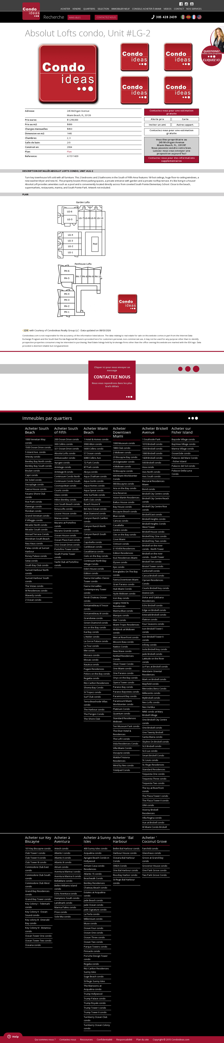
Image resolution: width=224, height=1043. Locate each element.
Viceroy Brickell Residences (150, 811)
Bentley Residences (94, 883)
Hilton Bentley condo (65, 499)
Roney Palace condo (36, 556)
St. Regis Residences (153, 764)
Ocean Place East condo (67, 539)
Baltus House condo (123, 502)
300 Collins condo (63, 444)
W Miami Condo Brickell (154, 827)
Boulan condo (32, 470)
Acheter (65, 8)
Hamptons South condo (66, 898)
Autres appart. (185, 124)
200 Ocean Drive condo (66, 439)
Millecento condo (151, 693)
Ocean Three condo (94, 937)
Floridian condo (33, 511)
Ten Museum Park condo (126, 726)
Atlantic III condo (62, 862)
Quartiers (89, 8)
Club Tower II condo (35, 857)
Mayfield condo (150, 683)
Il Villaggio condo (34, 520)
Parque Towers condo (95, 946)
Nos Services (194, 8)
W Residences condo (36, 590)
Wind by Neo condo (123, 765)
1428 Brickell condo (152, 457)
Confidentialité (104, 1039)
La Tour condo (91, 645)
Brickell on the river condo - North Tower (153, 547)
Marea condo (61, 518)
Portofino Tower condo (66, 549)
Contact (179, 8)
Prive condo (60, 912)
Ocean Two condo (93, 941)
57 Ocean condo (92, 453)
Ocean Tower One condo (38, 935)
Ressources (86, 1039)
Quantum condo (121, 713)
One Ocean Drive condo (67, 544)
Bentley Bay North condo (38, 461)
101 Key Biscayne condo (38, 848)
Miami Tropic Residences (126, 624)
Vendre (76, 8)
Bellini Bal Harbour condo (126, 848)
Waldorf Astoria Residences (121, 759)
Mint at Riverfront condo (126, 637)
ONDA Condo (120, 865)
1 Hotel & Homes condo (96, 439)
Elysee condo (120, 562)
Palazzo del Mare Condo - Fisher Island (185, 459)
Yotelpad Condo (121, 770)
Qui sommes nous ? (45, 1039)
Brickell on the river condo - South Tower (153, 555)
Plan (69, 151)
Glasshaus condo (151, 853)
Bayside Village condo (183, 439)
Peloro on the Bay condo (97, 673)
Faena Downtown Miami (125, 579)
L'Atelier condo (91, 636)
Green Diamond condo (96, 622)
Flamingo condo (33, 506)
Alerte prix (157, 119)
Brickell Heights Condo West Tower (154, 525)
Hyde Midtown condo (124, 593)
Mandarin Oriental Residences (152, 673)
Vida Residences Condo (125, 743)
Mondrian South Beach (37, 538)
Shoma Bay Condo (93, 687)
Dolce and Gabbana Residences (153, 599)
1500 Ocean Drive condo (38, 447)
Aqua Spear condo (94, 490)
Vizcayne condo (121, 752)
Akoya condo (91, 471)
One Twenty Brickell (152, 732)
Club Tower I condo (35, 853)
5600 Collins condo (93, 448)
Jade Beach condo (93, 900)
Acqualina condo (93, 853)
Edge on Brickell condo (154, 610)
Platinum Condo (121, 709)
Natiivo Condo (120, 646)
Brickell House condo (153, 531)
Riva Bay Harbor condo (125, 875)
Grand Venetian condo (37, 515)
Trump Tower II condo (95, 1012)
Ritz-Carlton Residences (96, 683)
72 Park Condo (91, 462)
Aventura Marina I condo (67, 871)
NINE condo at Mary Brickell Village (152, 713)
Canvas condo (120, 520)
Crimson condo (121, 543)
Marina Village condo (183, 448)
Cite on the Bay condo (124, 534)
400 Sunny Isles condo (95, 848)
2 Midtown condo (122, 452)
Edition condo (91, 573)
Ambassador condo (64, 457)
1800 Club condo (121, 447)
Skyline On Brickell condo (155, 741)
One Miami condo (122, 668)
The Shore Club (92, 718)
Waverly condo (33, 595)
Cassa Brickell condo (153, 575)
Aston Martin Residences (126, 497)
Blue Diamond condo (95, 513)
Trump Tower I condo (95, 1007)
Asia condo (148, 467)
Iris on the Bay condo (95, 627)
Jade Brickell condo (152, 654)
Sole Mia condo (62, 916)
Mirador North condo (36, 524)
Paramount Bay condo (125, 696)
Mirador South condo (36, 529)
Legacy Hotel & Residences (121, 604)
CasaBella (118, 525)
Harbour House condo (125, 853)
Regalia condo (91, 963)
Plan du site (142, 1039)
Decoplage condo (34, 484)
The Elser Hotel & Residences (122, 732)
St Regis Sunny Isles (94, 981)
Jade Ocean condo (93, 904)
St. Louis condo (150, 760)
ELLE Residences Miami (125, 557)
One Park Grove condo (154, 870)
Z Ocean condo (33, 599)
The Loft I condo (121, 738)
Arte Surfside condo (94, 494)
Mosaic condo (91, 659)
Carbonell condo (151, 570)
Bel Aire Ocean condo (95, 508)
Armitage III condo (63, 471)
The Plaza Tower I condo (155, 795)
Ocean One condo (93, 932)
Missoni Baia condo (123, 641)
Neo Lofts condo (151, 702)
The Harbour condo (94, 709)
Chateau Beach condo (95, 887)
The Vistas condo (34, 586)
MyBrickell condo (151, 697)
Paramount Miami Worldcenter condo (123, 702)
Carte (185, 119)
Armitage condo (62, 467)
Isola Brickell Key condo (154, 649)
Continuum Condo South (67, 481)
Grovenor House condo (154, 865)
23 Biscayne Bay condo (125, 457)
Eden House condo (94, 568)
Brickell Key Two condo (154, 541)
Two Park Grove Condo (154, 875)
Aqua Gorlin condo (94, 481)
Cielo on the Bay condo (96, 556)
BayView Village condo (183, 444)
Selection (103, 8)
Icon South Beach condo (67, 504)
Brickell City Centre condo (155, 493)
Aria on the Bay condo (124, 488)
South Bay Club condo (36, 565)
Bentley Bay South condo (38, 465)
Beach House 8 (92, 504)
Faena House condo (36, 489)
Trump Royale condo (95, 1003)
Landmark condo (63, 902)
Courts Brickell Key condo (155, 588)
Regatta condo (91, 678)
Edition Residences (123, 553)
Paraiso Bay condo (123, 687)
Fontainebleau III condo (96, 613)
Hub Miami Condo (122, 588)
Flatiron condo (149, 619)
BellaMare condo (63, 880)
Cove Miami (119, 539)
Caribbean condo (93, 546)
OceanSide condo (181, 453)
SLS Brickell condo (151, 746)
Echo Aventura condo (65, 893)
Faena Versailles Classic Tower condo (96, 579)
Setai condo (31, 560)
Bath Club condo (92, 499)
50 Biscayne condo (123, 471)
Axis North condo (151, 471)
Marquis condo (121, 615)
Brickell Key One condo (154, 536)
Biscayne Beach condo (125, 511)
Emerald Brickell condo (154, 614)
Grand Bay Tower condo (38, 899)
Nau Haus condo (34, 543)
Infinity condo (149, 644)
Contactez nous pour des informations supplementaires (171, 159)
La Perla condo (92, 914)
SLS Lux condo (150, 750)
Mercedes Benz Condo (154, 688)
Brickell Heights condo (154, 519)
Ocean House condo (65, 535)
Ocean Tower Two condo (38, 940)
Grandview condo (93, 618)
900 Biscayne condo (123, 483)
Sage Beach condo (94, 976)
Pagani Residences (94, 669)
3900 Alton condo (93, 444)
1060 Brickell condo (152, 453)
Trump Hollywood (93, 993)
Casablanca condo (94, 551)
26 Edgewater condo (124, 461)
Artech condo (61, 848)
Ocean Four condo (93, 928)
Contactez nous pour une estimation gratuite (171, 112)
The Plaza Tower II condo (155, 800)
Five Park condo (33, 501)
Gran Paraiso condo (123, 584)
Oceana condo (33, 945)
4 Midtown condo (122, 466)
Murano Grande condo (66, 530)
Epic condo (118, 567)
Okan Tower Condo (123, 663)
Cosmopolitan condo (65, 485)
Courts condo (61, 490)
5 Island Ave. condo (35, 452)
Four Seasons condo (153, 623)
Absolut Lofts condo (64, 453)
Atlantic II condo (62, 857)
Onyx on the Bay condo (125, 677)
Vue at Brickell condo (153, 822)
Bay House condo (122, 506)
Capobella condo (93, 542)
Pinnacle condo (92, 951)
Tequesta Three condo (154, 778)
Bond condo (148, 489)
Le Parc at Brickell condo (155, 666)
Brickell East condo (152, 514)
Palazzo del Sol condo (183, 465)
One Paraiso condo (123, 673)
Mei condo (89, 650)
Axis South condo (151, 476)
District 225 (148, 592)
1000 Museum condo (124, 443)
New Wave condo (122, 651)
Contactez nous (106, 17)
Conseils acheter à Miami (146, 8)
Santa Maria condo (152, 736)
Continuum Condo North (67, 476)
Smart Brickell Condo (153, 755)
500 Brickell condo (151, 462)
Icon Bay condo (121, 598)
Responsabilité (124, 1039)
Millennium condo (93, 918)
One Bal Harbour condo (125, 870)
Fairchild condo (150, 848)
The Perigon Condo (94, 714)
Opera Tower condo (123, 682)
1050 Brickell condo (152, 448)
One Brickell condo (152, 727)
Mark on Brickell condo (154, 679)
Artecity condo (32, 456)
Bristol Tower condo (152, 566)
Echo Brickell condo (152, 605)
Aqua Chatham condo (95, 476)
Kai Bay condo (91, 632)
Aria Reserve (120, 493)
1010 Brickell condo (152, 444)
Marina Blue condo (123, 610)
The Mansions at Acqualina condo (93, 987)
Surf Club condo (92, 696)
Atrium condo (61, 867)
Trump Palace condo (95, 998)
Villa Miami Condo (122, 748)
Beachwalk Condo (93, 878)
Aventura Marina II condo (67, 876)
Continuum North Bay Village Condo (95, 562)
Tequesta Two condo (153, 783)
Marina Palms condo (65, 907)
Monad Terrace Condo (37, 534)
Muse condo (90, 923)
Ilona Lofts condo (63, 508)
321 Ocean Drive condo (66, 448)
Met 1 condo (119, 620)
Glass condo (61, 494)
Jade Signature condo (95, 909)
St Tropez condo (92, 692)
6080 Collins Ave (92, 457)
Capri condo (31, 475)
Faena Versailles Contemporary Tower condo (95, 589)
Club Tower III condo (35, 862)
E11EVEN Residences (124, 548)
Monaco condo (92, 655)
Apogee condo (62, 462)
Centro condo (120, 530)
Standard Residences (153, 769)
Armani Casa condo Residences (94, 867)
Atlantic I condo (62, 853)
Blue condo (119, 516)
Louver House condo (65, 513)
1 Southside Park (151, 439)
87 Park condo (91, 467)
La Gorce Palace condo (96, 641)
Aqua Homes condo (94, 485)
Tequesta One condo (153, 773)
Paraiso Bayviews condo (126, 691)
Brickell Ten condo (152, 561)
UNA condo (148, 805)
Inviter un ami (157, 124)
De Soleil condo (33, 479)
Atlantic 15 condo (93, 873)
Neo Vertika (148, 707)
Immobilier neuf (120, 8)
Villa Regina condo (152, 817)
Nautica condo (91, 664)
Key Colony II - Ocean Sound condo (36, 913)
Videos (168, 8)
